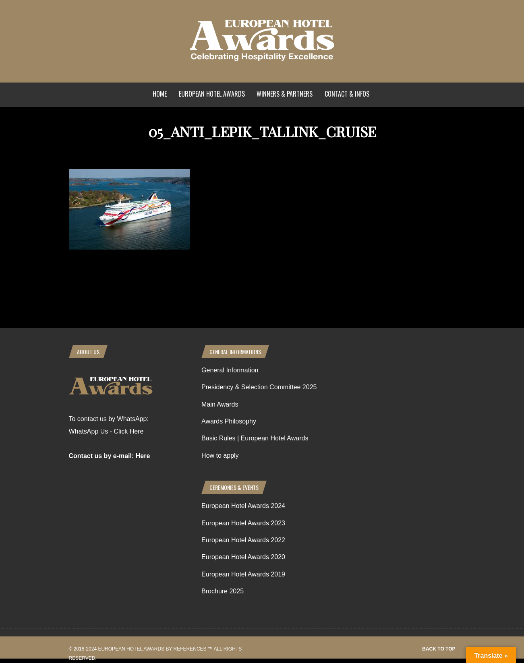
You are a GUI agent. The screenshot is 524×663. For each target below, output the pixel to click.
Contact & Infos (347, 94)
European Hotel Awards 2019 (243, 574)
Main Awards (219, 404)
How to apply (220, 455)
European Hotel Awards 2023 (243, 523)
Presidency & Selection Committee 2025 (259, 387)
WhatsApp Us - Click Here (106, 431)
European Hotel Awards (212, 94)
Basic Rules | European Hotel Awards (254, 438)
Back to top (438, 649)
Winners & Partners (285, 94)
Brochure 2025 (222, 591)
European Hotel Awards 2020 (243, 557)
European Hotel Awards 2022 (243, 540)
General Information (229, 370)
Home (160, 94)
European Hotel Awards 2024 (243, 505)
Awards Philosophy (228, 421)
